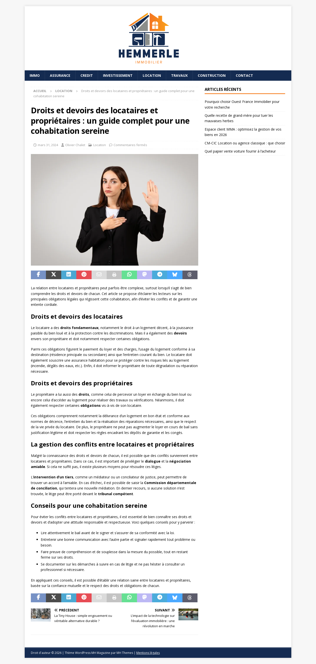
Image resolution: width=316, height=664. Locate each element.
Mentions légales (148, 653)
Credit (86, 75)
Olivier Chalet (75, 145)
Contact (244, 75)
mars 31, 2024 (48, 145)
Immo (35, 75)
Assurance (60, 75)
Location (152, 75)
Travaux (179, 75)
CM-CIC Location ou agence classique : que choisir (245, 143)
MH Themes (125, 653)
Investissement (118, 75)
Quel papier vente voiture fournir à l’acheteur (240, 151)
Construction (212, 75)
